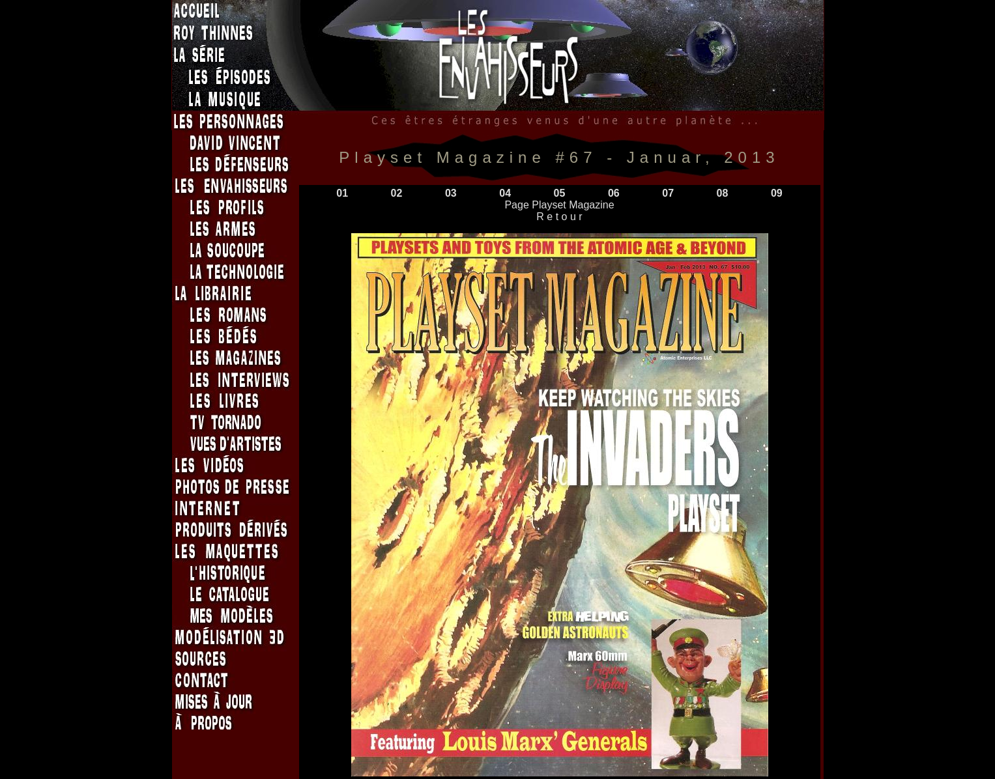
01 (342, 193)
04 (505, 193)
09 (777, 193)
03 (451, 193)
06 (614, 193)
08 (722, 193)
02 (397, 193)
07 (668, 193)
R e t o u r (559, 216)
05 (560, 193)
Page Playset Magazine (559, 204)
